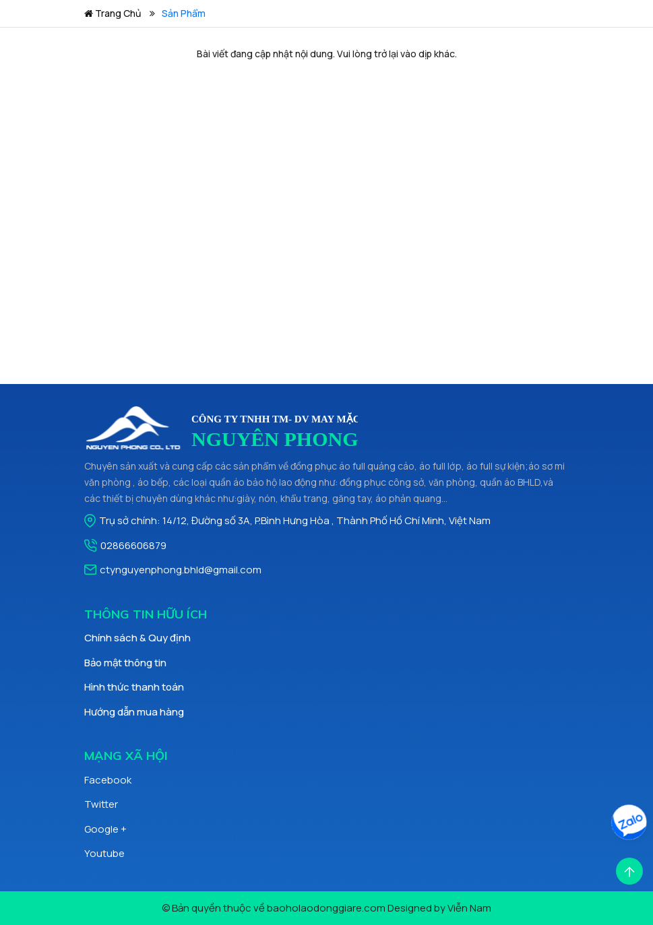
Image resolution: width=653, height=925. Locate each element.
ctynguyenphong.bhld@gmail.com (180, 570)
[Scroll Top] (629, 870)
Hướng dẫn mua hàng (134, 712)
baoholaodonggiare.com (326, 908)
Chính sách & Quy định (137, 638)
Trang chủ (112, 13)
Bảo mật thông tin (125, 663)
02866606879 (133, 545)
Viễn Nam (469, 908)
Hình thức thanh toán (134, 687)
